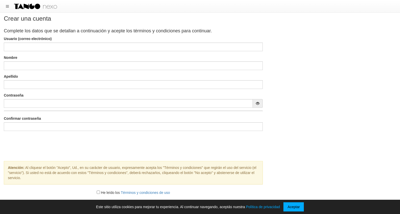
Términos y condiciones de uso (145, 193)
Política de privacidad (263, 207)
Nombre (10, 58)
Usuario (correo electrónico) (28, 39)
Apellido (11, 76)
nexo (50, 6)
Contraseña (13, 95)
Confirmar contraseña (22, 118)
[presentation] (133, 145)
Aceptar (294, 207)
